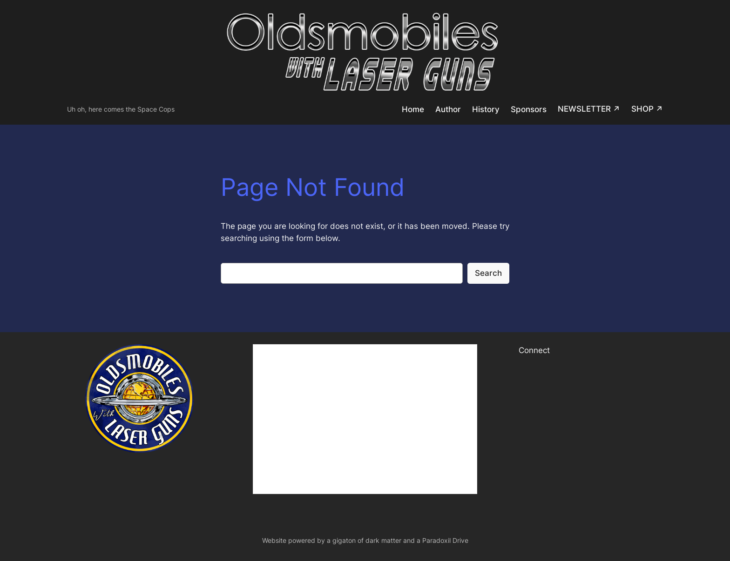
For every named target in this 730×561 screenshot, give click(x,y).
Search (488, 273)
